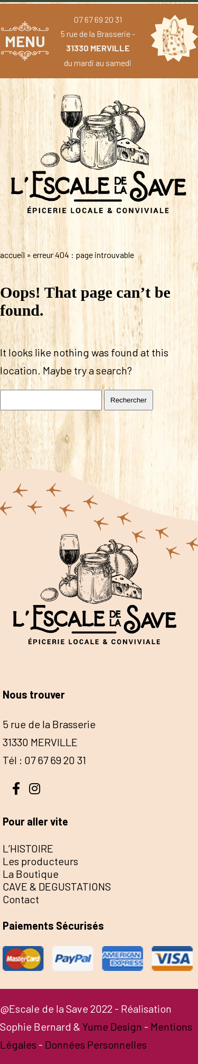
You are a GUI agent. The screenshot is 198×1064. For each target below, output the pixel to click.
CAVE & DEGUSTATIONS (57, 886)
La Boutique (31, 873)
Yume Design (112, 1026)
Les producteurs (40, 861)
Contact (21, 899)
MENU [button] (25, 41)
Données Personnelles (96, 1044)
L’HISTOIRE (28, 848)
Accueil (12, 255)
